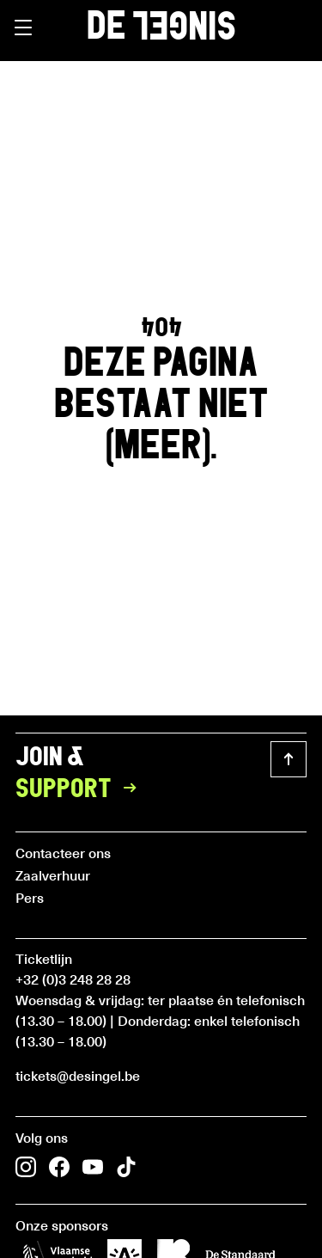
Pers (29, 897)
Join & (81, 774)
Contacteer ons (63, 852)
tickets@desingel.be (77, 1075)
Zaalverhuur (52, 874)
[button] (23, 27)
